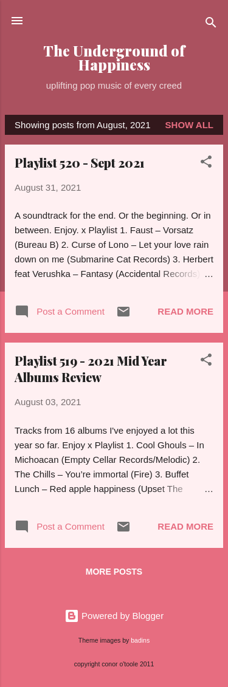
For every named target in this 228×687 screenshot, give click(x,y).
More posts (114, 571)
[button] (206, 163)
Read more (185, 311)
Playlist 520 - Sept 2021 (80, 162)
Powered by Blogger (114, 615)
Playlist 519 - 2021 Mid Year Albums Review (91, 368)
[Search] (211, 24)
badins (140, 640)
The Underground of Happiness (114, 57)
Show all (189, 125)
